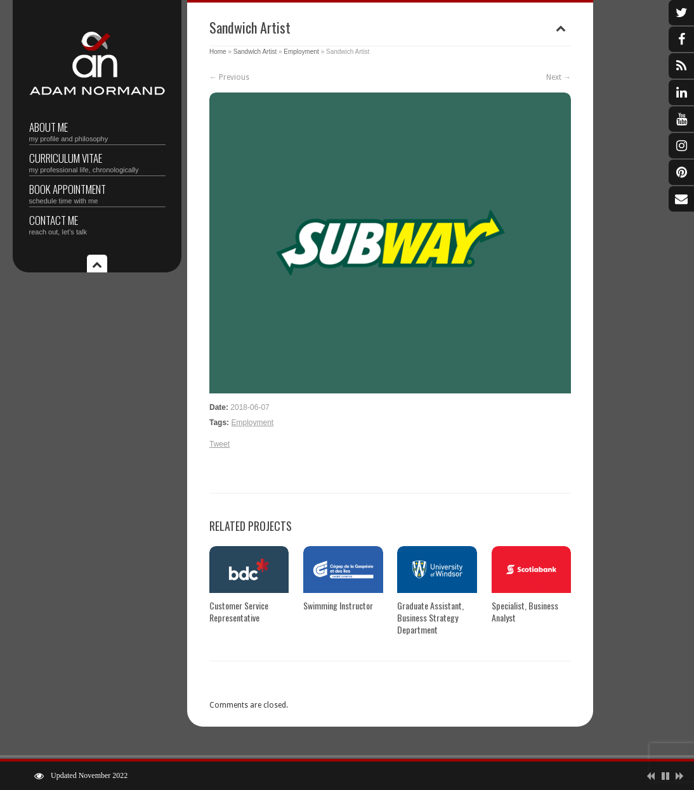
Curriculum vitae (97, 162)
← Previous (229, 77)
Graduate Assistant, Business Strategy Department (430, 617)
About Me (97, 131)
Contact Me (97, 224)
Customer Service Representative (238, 611)
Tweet (219, 444)
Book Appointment (97, 193)
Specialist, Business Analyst (525, 611)
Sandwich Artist (255, 51)
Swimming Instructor (338, 605)
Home (217, 51)
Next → (558, 77)
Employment (301, 51)
